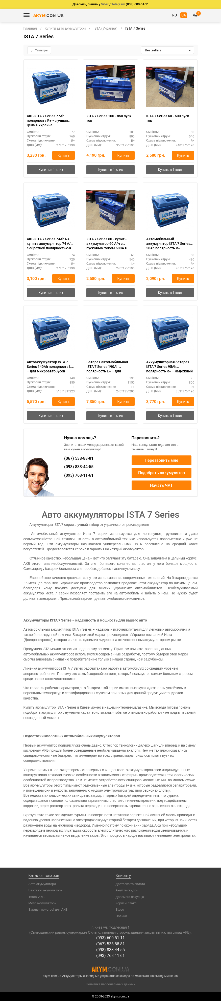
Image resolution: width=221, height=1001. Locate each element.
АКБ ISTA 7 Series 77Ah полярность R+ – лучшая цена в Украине (47, 120)
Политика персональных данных (110, 984)
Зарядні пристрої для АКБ (48, 909)
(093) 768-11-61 (110, 955)
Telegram (118, 4)
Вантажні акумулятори (46, 890)
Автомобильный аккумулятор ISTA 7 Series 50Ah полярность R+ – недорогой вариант (168, 243)
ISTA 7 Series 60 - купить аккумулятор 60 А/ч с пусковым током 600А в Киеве (106, 243)
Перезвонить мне (161, 460)
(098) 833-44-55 (110, 949)
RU (174, 15)
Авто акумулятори (42, 884)
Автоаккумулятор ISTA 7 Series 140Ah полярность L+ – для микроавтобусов (50, 366)
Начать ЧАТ (161, 485)
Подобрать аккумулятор (161, 473)
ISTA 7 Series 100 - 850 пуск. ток (109, 118)
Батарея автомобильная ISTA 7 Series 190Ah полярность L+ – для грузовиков (107, 366)
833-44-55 (78, 467)
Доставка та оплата (130, 884)
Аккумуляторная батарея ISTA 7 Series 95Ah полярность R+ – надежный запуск (169, 366)
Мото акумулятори (43, 903)
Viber (105, 4)
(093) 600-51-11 (110, 938)
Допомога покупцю (130, 896)
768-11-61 (78, 475)
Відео (120, 909)
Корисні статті (126, 903)
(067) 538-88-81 (110, 944)
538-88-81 (78, 458)
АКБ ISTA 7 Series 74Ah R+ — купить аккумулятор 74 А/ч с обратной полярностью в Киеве (50, 243)
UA (183, 15)
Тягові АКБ (37, 896)
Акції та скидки (127, 890)
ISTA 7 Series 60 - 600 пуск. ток (168, 118)
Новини (121, 916)
